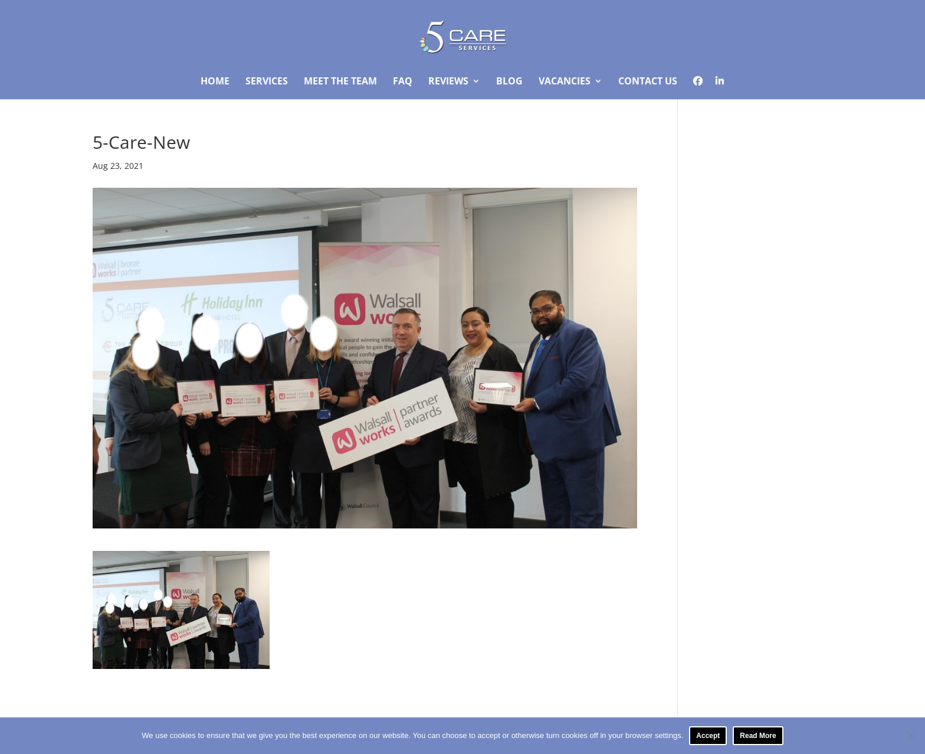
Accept (708, 736)
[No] (910, 735)
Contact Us (647, 82)
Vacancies (565, 82)
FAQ (402, 82)
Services (266, 82)
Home (215, 82)
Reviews (448, 82)
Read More (758, 736)
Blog (509, 82)
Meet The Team (340, 82)
